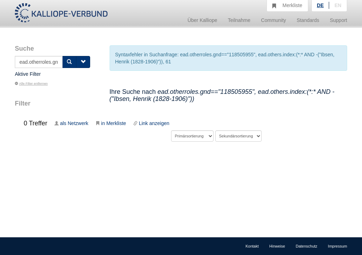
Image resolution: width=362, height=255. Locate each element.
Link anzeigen (151, 123)
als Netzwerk (71, 123)
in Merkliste (110, 123)
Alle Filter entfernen (31, 83)
